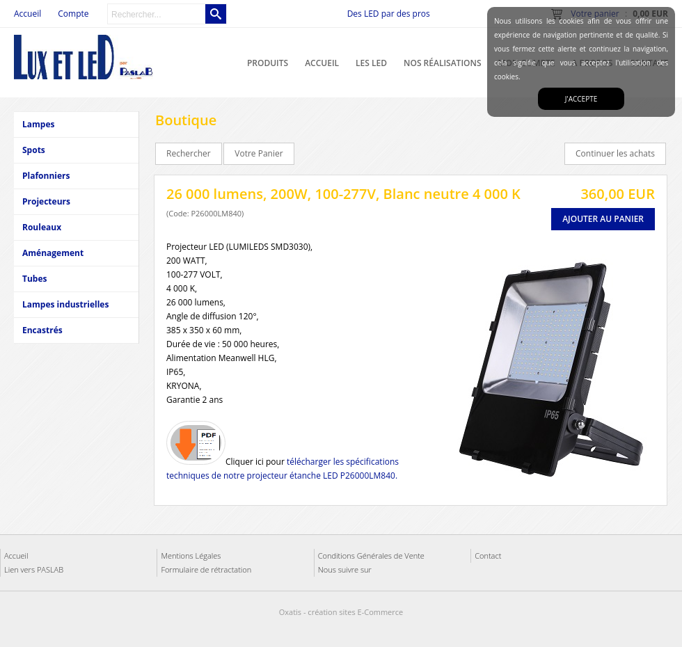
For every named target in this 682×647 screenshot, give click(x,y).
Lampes (38, 124)
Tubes (34, 279)
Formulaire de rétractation (206, 569)
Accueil (322, 63)
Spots (33, 150)
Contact (488, 555)
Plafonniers (46, 176)
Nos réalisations (442, 63)
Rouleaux (41, 227)
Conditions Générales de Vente (371, 555)
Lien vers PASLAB (33, 569)
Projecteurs (46, 201)
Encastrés (42, 330)
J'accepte (581, 99)
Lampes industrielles (65, 304)
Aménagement (53, 253)
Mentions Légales (191, 555)
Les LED (371, 63)
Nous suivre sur (345, 569)
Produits (267, 63)
